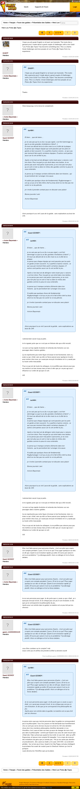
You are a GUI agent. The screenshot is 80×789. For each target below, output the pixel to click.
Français (12, 23)
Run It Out (36, 784)
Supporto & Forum (41, 7)
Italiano (75, 1)
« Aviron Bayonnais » (10, 76)
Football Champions (50, 783)
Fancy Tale (28, 784)
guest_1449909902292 (12, 632)
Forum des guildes (23, 23)
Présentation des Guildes (41, 23)
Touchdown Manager (36, 783)
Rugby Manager (24, 783)
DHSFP (5, 53)
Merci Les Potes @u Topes (62, 770)
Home (5, 23)
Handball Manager (63, 783)
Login (75, 7)
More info (50, 788)
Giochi (26, 7)
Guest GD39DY (8, 138)
